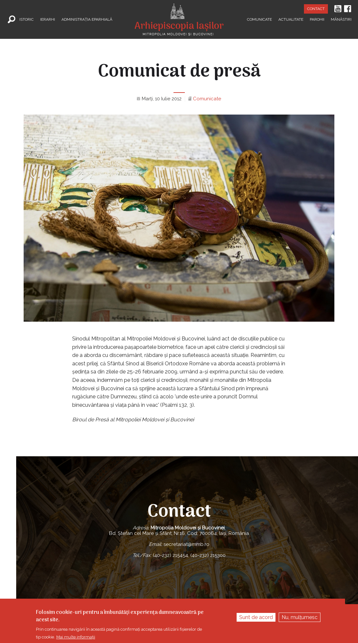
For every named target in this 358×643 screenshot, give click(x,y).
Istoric (26, 19)
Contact (316, 8)
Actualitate (290, 19)
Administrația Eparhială (87, 19)
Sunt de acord (256, 618)
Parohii (317, 19)
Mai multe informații (75, 637)
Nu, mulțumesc (300, 618)
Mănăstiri (341, 19)
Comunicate (259, 19)
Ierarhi (47, 19)
